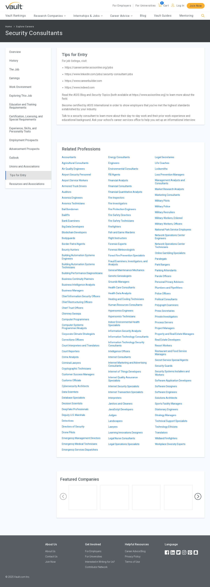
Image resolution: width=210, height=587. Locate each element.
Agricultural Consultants (75, 163)
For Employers (122, 5)
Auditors (66, 192)
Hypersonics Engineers (120, 310)
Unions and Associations (24, 166)
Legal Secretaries (164, 157)
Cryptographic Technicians (76, 368)
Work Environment (20, 87)
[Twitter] (178, 552)
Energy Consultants (119, 157)
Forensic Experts (117, 244)
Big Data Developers (73, 226)
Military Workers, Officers (168, 223)
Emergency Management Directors (81, 438)
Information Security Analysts (124, 331)
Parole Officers (163, 276)
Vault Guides (163, 15)
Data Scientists (70, 392)
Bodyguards (68, 238)
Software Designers (166, 386)
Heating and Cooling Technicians (126, 299)
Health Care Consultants (121, 287)
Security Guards (163, 365)
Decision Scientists (72, 403)
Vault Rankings (15, 15)
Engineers (113, 163)
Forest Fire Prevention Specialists (126, 255)
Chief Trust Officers (72, 307)
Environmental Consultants (123, 168)
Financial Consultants (120, 186)
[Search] (203, 16)
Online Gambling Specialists (170, 253)
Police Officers (163, 293)
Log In (180, 5)
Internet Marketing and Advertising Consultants (127, 364)
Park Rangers (162, 264)
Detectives (68, 420)
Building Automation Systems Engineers (78, 257)
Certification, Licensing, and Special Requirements (26, 118)
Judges (112, 415)
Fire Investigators (117, 203)
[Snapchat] (196, 552)
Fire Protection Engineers (122, 209)
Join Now (196, 5)
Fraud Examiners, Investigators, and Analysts (127, 263)
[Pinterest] (190, 552)
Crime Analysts (70, 357)
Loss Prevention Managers (169, 174)
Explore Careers (25, 26)
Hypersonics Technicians (121, 316)
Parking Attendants (165, 270)
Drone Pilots (68, 432)
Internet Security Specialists (123, 386)
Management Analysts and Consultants (170, 182)
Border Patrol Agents (73, 244)
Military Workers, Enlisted (168, 218)
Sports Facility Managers (168, 403)
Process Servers (164, 322)
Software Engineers (166, 392)
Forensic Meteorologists (121, 249)
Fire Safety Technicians (121, 220)
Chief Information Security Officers (81, 296)
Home (8, 26)
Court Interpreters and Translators (80, 345)
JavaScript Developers (120, 409)
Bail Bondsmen (70, 209)
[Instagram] (184, 552)
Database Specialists (73, 397)
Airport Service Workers (75, 180)
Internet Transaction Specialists (125, 392)
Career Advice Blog (135, 551)
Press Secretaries (165, 310)
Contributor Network (96, 567)
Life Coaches (162, 163)
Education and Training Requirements (22, 106)
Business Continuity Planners (78, 279)
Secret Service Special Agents (171, 360)
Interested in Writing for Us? (100, 561)
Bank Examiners (71, 220)
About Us (50, 551)
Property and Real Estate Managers (174, 334)
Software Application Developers (173, 380)
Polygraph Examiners (166, 305)
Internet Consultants (119, 357)
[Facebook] (167, 552)
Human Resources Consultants (125, 304)
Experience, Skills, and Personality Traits (23, 130)
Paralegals (161, 258)
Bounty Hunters (70, 249)
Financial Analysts (118, 180)
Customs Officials (71, 380)
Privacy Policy (132, 556)
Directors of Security (73, 426)
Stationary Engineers (166, 409)
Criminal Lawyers (71, 362)
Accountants (69, 157)
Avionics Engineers (72, 197)
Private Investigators (166, 316)
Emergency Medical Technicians (79, 444)
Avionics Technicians (73, 203)
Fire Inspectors (116, 197)
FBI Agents (114, 174)
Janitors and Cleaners (120, 403)
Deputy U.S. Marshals (73, 415)
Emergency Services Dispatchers (80, 449)
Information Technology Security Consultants (126, 344)
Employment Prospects (23, 140)
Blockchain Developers (74, 232)
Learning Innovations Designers (125, 432)
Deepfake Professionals (75, 409)
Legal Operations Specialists (123, 444)
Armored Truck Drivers (74, 186)
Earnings (14, 78)
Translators (161, 432)
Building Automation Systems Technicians (78, 266)
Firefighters (114, 226)
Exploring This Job (20, 95)
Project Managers (165, 328)
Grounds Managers (118, 281)
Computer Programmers (75, 319)
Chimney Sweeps (71, 313)
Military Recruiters (165, 212)
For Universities (146, 5)
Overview (15, 52)
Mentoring (186, 15)
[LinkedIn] (173, 552)
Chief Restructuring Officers (77, 302)
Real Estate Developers (167, 339)
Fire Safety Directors (119, 215)
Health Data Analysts (119, 293)
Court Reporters (70, 351)
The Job (14, 69)
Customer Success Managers (78, 374)
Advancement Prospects (24, 149)
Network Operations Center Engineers (170, 237)
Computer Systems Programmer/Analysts (74, 327)
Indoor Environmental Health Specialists (124, 324)
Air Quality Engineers (73, 168)
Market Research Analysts (169, 189)
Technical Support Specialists (171, 421)
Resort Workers (163, 345)
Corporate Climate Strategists (78, 334)
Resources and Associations (26, 184)
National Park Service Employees (173, 229)
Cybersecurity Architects (75, 386)
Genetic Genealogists (120, 276)
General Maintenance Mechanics (126, 270)
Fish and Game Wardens (121, 232)
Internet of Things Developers (124, 371)
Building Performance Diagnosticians (82, 273)
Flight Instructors (117, 238)
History (13, 60)
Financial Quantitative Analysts (125, 192)
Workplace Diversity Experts (170, 444)
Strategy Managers (165, 415)
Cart (166, 5)
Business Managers (73, 290)
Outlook (14, 157)
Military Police (162, 206)
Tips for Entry (18, 175)
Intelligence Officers (119, 351)
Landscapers (115, 421)
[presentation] (63, 496)
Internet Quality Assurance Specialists (123, 379)
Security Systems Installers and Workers (172, 373)
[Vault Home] (14, 5)
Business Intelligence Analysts (78, 284)
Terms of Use (132, 561)
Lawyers (113, 426)
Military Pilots (162, 200)
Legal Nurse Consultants (121, 438)
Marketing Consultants (167, 195)
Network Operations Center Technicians (170, 245)
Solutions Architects (166, 397)
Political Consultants (166, 299)
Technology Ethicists (166, 426)
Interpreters (114, 397)
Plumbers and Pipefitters (168, 287)
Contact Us (51, 556)
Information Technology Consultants (128, 336)
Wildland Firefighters (166, 438)
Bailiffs (66, 215)
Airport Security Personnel (76, 174)
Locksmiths (161, 168)
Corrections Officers (73, 339)
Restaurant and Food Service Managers (171, 353)
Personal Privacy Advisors (169, 282)
